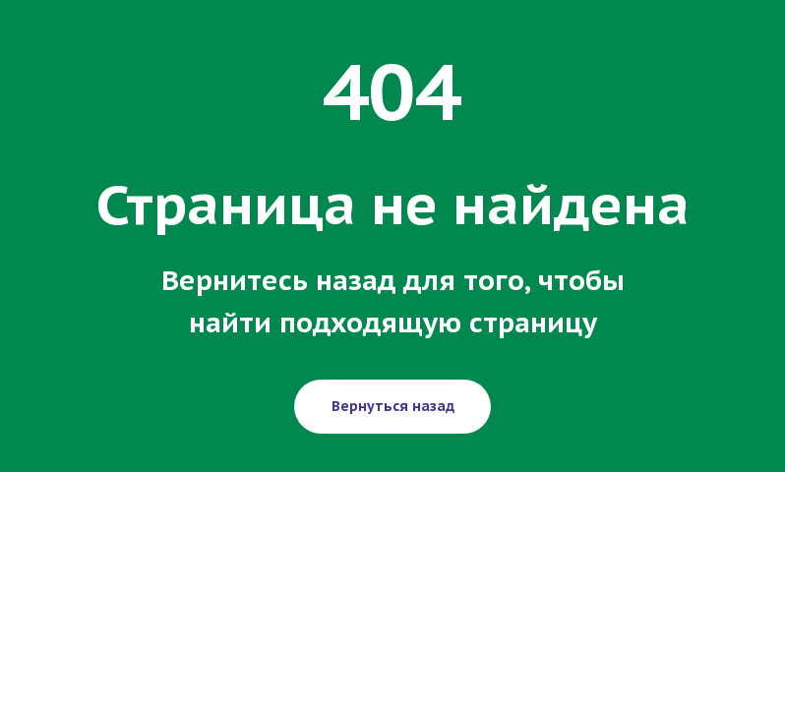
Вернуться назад (393, 406)
